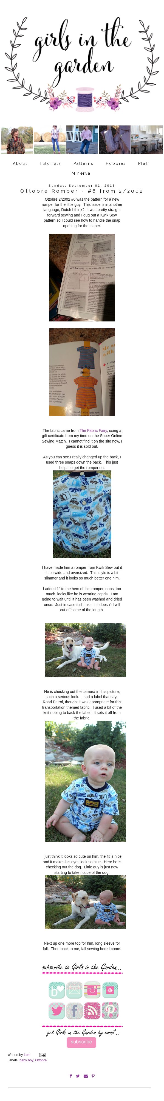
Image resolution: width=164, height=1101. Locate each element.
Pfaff (143, 163)
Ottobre (41, 1060)
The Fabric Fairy (93, 430)
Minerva (81, 173)
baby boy (26, 1060)
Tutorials (50, 163)
